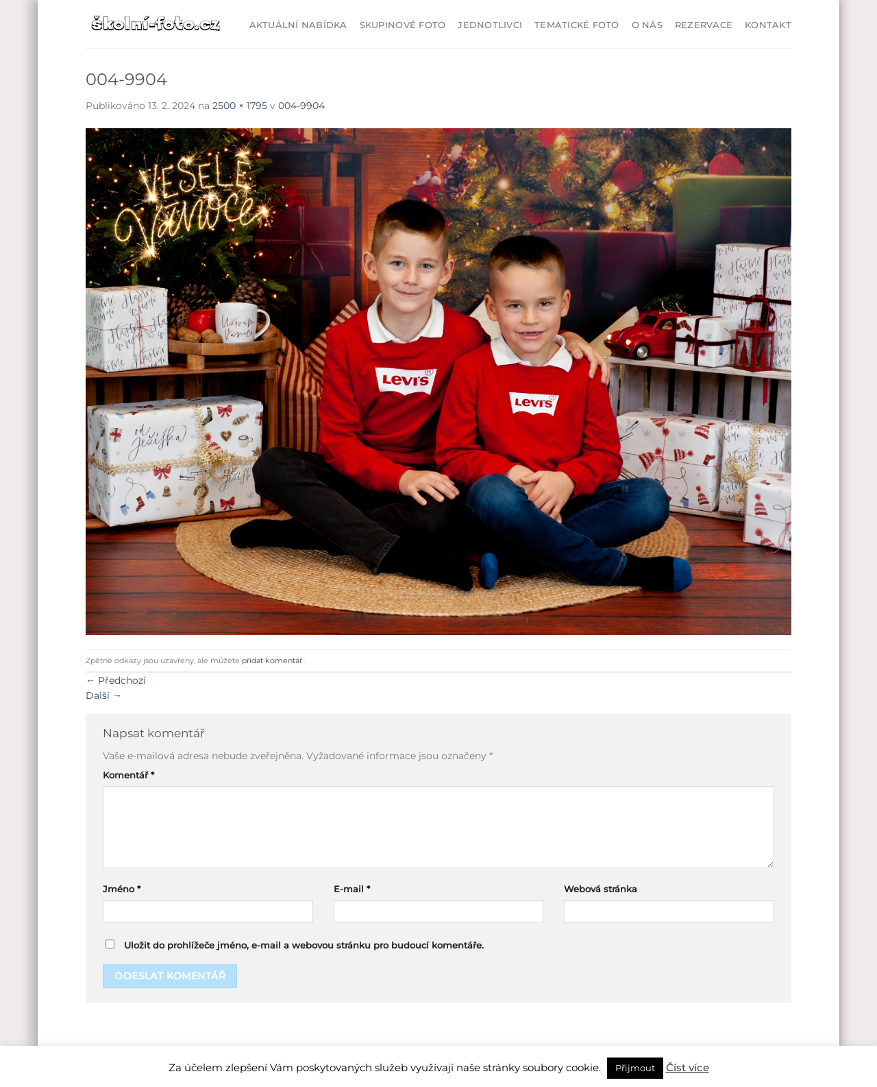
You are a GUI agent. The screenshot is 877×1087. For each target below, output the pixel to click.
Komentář (128, 775)
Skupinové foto (403, 25)
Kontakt (768, 25)
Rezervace (703, 25)
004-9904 (301, 105)
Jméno (121, 889)
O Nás (647, 25)
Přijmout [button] (635, 1067)
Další (104, 695)
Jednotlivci (490, 25)
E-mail (352, 889)
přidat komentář (272, 660)
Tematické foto (576, 25)
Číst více (687, 1067)
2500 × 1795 (239, 105)
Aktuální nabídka (298, 25)
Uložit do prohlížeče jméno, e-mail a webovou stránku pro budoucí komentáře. (304, 945)
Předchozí (116, 680)
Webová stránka (600, 889)
